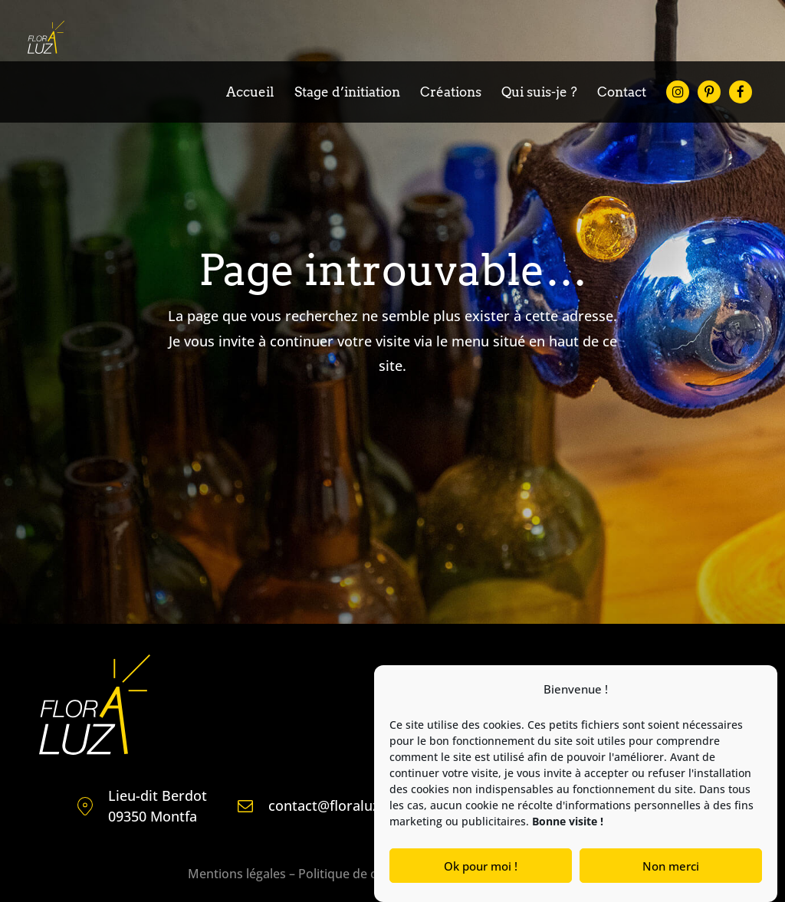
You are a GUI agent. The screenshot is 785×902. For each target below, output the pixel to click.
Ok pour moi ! (480, 866)
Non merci (670, 866)
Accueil (250, 93)
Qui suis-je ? (539, 93)
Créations (450, 93)
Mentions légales (237, 873)
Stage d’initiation (347, 93)
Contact (621, 93)
